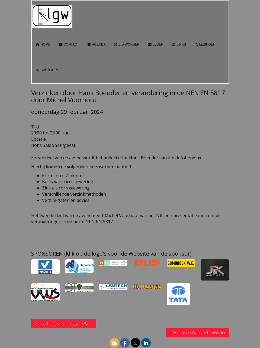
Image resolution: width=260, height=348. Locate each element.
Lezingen (204, 44)
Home (43, 44)
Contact (69, 44)
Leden (155, 44)
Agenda (96, 44)
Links (179, 44)
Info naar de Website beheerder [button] (198, 332)
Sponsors (47, 70)
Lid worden (127, 44)
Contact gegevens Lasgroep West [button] (64, 323)
